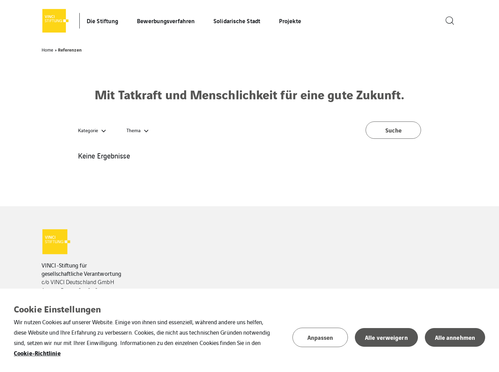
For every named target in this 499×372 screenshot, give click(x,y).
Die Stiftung (102, 20)
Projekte (290, 20)
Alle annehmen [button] (455, 337)
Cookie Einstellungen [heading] (57, 308)
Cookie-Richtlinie (37, 352)
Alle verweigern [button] (386, 337)
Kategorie (88, 130)
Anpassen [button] (320, 337)
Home (47, 49)
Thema (133, 130)
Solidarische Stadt (236, 20)
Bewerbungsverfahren (166, 20)
